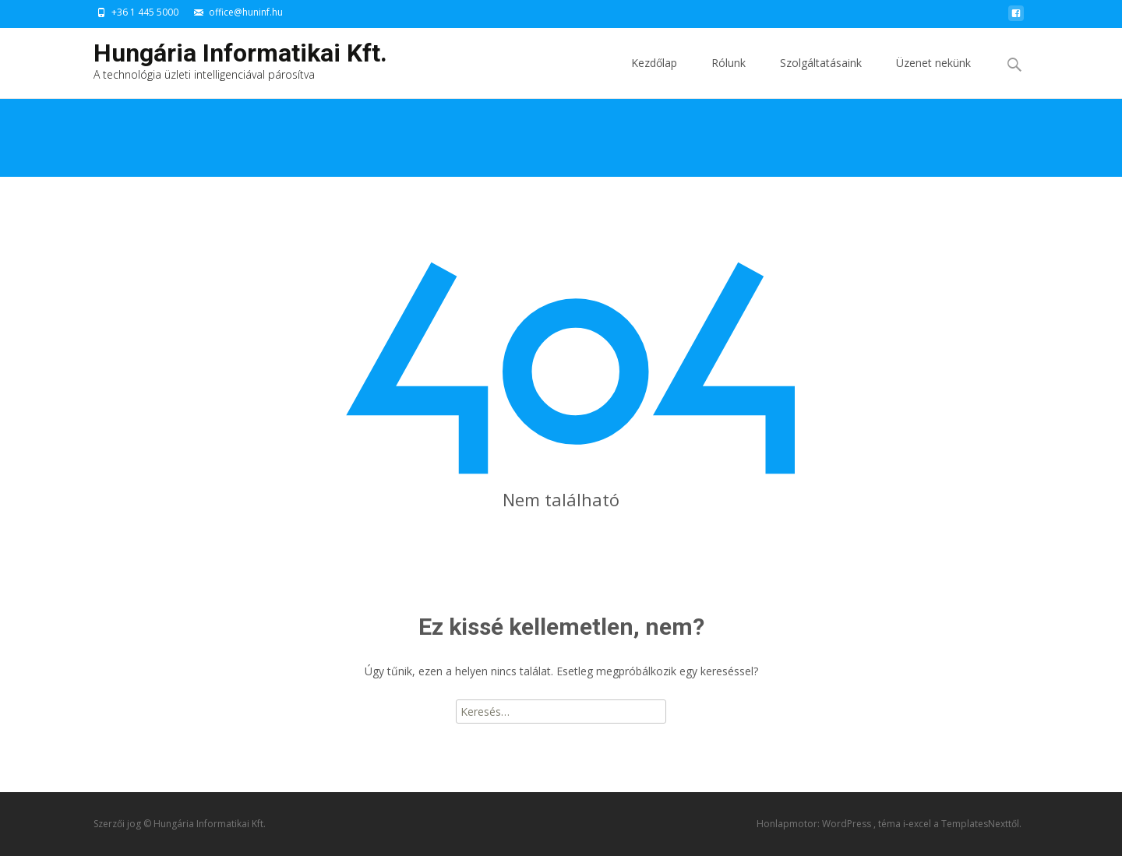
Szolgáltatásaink (821, 76)
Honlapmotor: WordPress (815, 823)
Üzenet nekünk (933, 76)
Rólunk (728, 76)
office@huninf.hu (246, 12)
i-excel (918, 823)
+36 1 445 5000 (144, 12)
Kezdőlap (654, 76)
